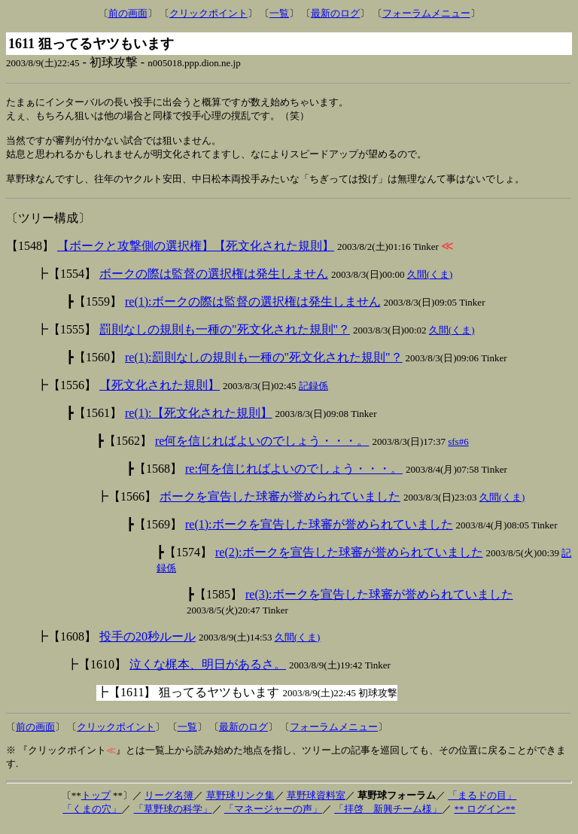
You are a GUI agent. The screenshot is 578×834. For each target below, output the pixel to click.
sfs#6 (458, 449)
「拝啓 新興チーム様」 (388, 817)
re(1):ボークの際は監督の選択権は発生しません (253, 309)
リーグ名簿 (168, 803)
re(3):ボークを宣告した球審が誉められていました (379, 602)
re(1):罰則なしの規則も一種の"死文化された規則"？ (264, 365)
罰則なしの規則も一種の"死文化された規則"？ (224, 337)
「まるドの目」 (482, 803)
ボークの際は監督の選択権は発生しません (213, 281)
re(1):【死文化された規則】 (198, 421)
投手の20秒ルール (147, 644)
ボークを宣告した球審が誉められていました (280, 504)
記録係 (313, 394)
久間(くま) (430, 282)
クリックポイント (208, 13)
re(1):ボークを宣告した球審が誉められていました (319, 532)
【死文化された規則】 (159, 393)
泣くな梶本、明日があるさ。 (207, 672)
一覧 (279, 13)
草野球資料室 (316, 803)
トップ (96, 803)
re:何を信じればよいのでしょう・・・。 (294, 476)
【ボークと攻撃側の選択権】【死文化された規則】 (195, 254)
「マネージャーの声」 (273, 817)
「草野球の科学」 (173, 817)
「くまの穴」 (91, 817)
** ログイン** (484, 817)
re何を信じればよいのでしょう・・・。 (262, 449)
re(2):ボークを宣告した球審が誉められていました (349, 560)
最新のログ (335, 13)
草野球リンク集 (240, 803)
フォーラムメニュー (426, 13)
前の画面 (128, 13)
